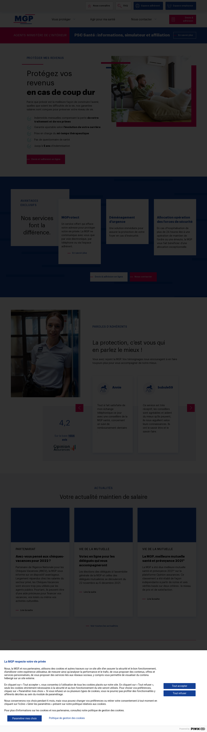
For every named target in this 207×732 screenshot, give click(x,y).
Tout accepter (179, 686)
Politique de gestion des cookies (67, 718)
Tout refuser (179, 693)
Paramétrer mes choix (24, 718)
